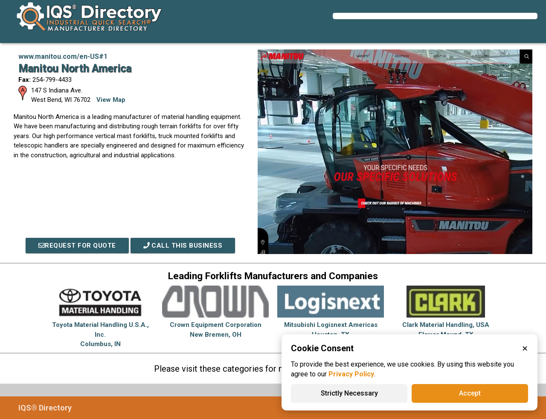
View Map (110, 100)
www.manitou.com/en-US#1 (62, 56)
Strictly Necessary (349, 393)
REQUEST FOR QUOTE (77, 245)
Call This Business (183, 245)
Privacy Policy (351, 374)
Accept (470, 393)
